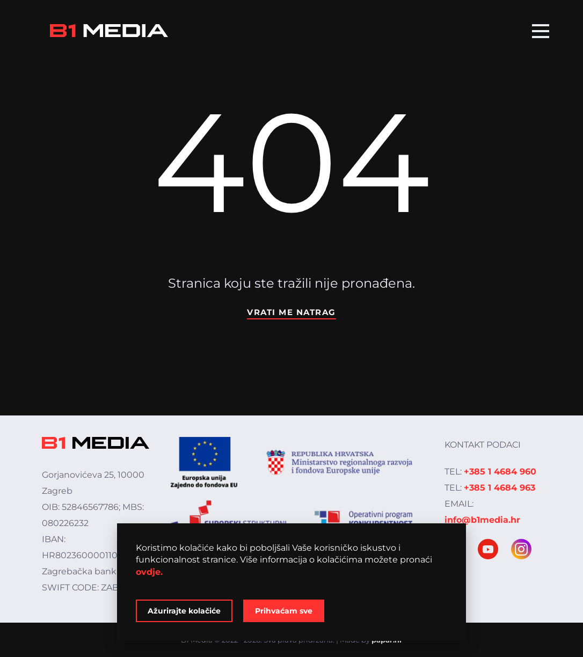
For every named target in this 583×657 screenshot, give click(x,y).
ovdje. (149, 572)
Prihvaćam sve (283, 611)
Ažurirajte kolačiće (184, 611)
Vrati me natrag (291, 312)
